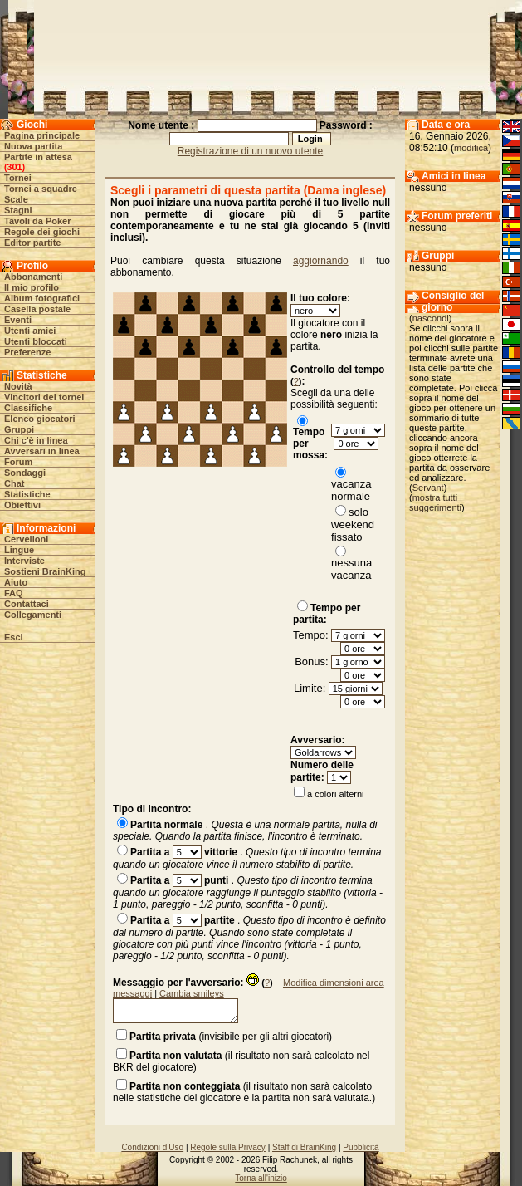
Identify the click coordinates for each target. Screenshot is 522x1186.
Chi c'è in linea (36, 440)
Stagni (18, 210)
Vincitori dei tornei (44, 397)
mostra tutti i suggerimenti (435, 502)
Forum (18, 462)
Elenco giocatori (40, 419)
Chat (14, 483)
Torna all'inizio (261, 1178)
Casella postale (37, 309)
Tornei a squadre (40, 189)
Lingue (19, 550)
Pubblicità (360, 1147)
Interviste (24, 561)
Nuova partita (33, 146)
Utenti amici (30, 331)
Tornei (18, 178)
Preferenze (27, 352)
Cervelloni (26, 539)
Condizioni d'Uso (152, 1147)
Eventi (18, 320)
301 (14, 167)
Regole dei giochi (42, 232)
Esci (13, 637)
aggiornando (321, 261)
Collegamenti (32, 615)
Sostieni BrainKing (44, 571)
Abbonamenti (33, 277)
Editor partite (32, 242)
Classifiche (28, 408)
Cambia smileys (191, 993)
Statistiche (27, 494)
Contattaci (26, 604)
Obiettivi (22, 505)
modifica (471, 148)
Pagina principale (42, 135)
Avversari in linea (42, 451)
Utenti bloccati (35, 341)
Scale (16, 199)
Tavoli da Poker (37, 221)
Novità (18, 386)
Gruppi (19, 429)
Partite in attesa (38, 157)
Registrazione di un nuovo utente (250, 151)
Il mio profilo (31, 287)
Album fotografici (42, 298)
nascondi (430, 318)
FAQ (13, 593)
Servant (428, 488)
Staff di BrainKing (304, 1147)
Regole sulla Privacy (228, 1147)
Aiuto (15, 582)
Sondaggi (25, 473)
